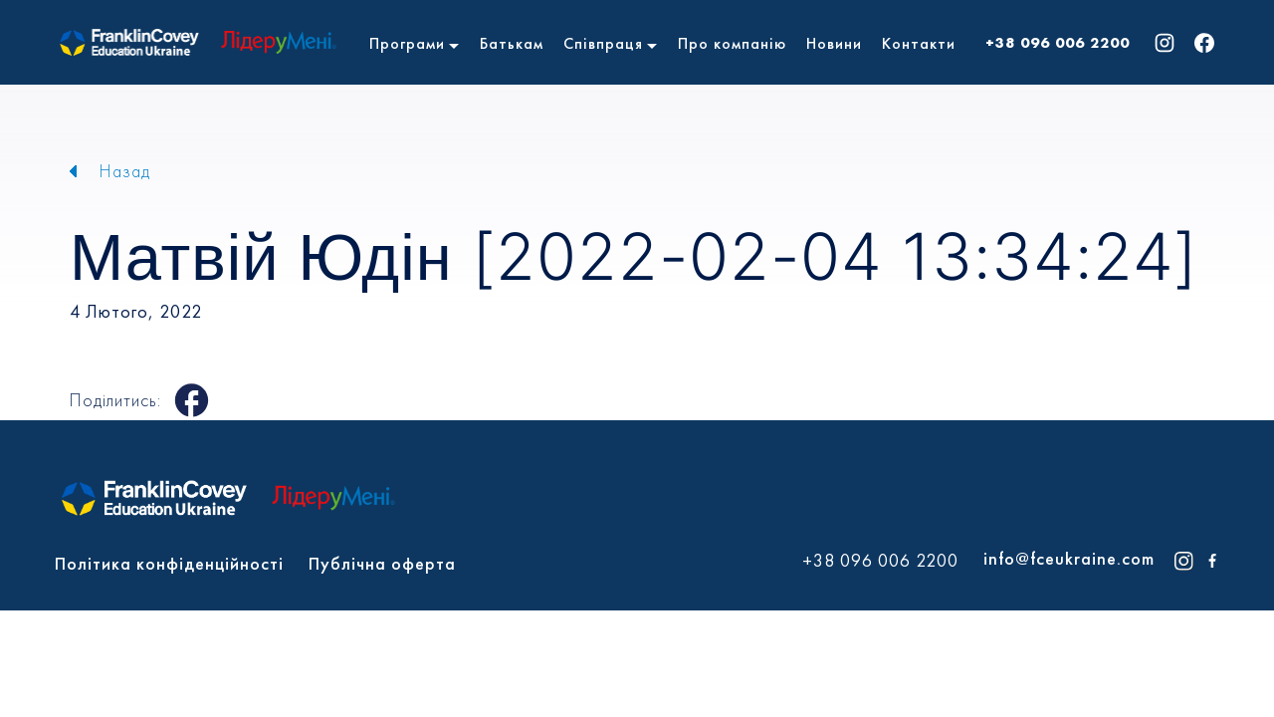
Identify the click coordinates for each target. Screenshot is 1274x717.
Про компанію (732, 43)
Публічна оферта (382, 563)
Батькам (511, 43)
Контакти (919, 43)
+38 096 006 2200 (1057, 43)
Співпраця (603, 43)
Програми (407, 43)
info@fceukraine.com (1069, 558)
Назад (125, 170)
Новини (834, 43)
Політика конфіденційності (169, 563)
